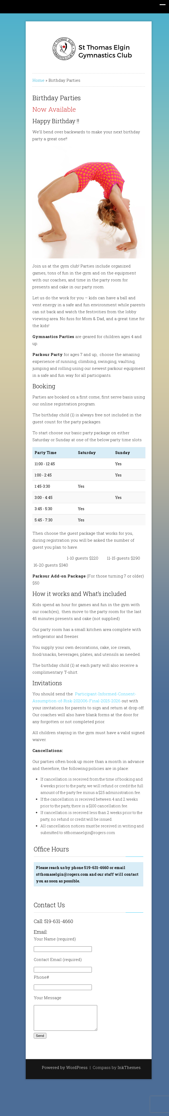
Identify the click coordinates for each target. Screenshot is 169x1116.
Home (34, 80)
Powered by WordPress (61, 1072)
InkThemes (125, 1072)
